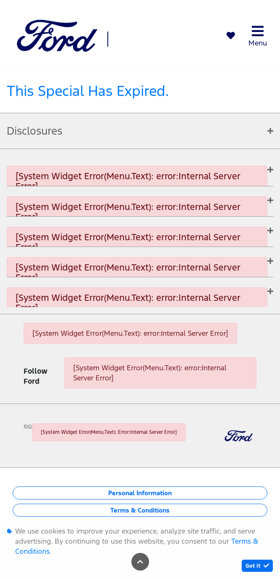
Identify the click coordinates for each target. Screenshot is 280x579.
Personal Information (140, 493)
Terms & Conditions (140, 510)
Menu (257, 36)
